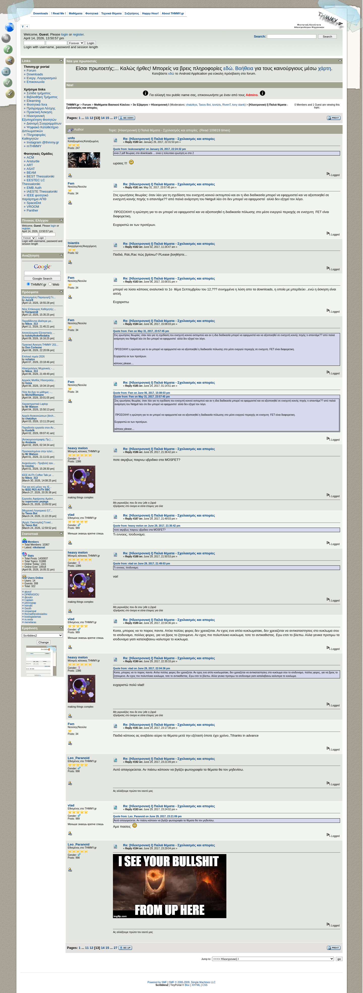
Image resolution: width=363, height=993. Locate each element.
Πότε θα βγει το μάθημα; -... (37, 392)
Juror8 (29, 300)
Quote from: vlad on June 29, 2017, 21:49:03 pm (141, 563)
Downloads (40, 13)
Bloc (187, 985)
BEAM (31, 172)
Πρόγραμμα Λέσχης (41, 108)
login (64, 34)
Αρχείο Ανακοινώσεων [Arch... (38, 415)
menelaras (30, 622)
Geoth (27, 608)
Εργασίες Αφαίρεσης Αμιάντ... (38, 498)
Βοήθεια (244, 68)
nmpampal (30, 611)
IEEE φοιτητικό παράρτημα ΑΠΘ (35, 197)
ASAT (30, 169)
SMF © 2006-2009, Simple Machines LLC (192, 982)
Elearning (34, 101)
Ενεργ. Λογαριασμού (42, 78)
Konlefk (30, 430)
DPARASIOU (31, 594)
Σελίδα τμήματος (39, 93)
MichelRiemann (34, 395)
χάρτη (324, 68)
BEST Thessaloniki (40, 176)
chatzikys (31, 418)
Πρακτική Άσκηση (39, 112)
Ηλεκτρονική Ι (160, 104)
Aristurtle (32, 161)
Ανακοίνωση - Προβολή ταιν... (38, 463)
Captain (28, 600)
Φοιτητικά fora (37, 104)
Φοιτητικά (91, 13)
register (78, 34)
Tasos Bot (31, 513)
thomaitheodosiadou (35, 614)
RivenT (226, 104)
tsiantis (73, 243)
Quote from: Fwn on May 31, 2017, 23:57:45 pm (141, 331)
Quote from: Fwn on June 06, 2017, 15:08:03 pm (141, 393)
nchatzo (30, 359)
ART (29, 165)
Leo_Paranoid (78, 758)
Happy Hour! (150, 13)
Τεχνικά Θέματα (111, 13)
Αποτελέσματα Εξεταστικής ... (38, 333)
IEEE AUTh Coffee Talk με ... (38, 475)
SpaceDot (34, 203)
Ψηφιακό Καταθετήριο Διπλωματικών (40, 129)
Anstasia (30, 442)
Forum (31, 70)
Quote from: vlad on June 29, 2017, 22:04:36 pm (141, 668)
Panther (32, 210)
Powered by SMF (157, 982)
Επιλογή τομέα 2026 (33, 356)
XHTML (196, 985)
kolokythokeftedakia (37, 335)
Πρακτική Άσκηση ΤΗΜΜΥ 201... (40, 344)
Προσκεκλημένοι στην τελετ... (38, 451)
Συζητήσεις (132, 13)
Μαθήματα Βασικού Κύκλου (112, 104)
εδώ (227, 68)
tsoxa (28, 383)
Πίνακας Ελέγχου (35, 220)
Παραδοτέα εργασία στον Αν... (38, 427)
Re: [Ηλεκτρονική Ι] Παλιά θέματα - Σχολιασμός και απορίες (169, 139)
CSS (204, 985)
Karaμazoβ (31, 312)
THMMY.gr (72, 104)
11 (86, 118)
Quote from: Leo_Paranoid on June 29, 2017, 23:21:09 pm (147, 816)
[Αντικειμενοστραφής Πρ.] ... (37, 439)
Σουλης (29, 466)
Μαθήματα (75, 13)
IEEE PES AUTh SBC (37, 489)
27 (115, 118)
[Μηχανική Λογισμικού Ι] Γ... (37, 510)
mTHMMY (34, 146)
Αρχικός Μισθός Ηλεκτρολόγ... (39, 380)
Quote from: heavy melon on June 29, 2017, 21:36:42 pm (146, 525)
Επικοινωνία (36, 82)
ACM (30, 157)
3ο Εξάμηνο (140, 104)
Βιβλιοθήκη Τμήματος (42, 97)
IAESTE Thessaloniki (42, 191)
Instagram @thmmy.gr (43, 142)
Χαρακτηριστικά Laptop (35, 404)
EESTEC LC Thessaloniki (33, 182)
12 (91, 118)
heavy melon (78, 448)
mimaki (28, 605)
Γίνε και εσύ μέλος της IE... (37, 487)
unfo (71, 138)
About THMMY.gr (173, 13)
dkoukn (28, 597)
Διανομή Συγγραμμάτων (43, 123)
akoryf (27, 591)
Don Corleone (33, 347)
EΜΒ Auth (34, 188)
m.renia (28, 619)
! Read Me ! (58, 13)
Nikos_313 (31, 323)
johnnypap (30, 602)
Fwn (71, 183)
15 (107, 118)
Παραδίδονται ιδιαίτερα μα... (37, 321)
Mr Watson (31, 406)
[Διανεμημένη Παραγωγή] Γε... (39, 297)
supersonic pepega (36, 501)
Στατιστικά (30, 534)
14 (102, 118)
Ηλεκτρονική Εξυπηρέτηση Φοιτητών (39, 118)
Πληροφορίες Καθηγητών (34, 136)
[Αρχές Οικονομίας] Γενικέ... (37, 522)
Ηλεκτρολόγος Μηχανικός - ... (38, 368)
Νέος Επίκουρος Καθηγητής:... (39, 309)
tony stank (238, 104)
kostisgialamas (32, 616)
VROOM (33, 206)
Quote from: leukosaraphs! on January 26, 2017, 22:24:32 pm (149, 149)
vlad (71, 515)
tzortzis (216, 104)
